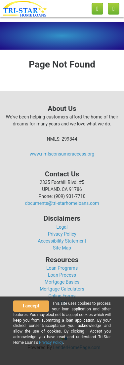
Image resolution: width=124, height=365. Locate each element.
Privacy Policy (62, 234)
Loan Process (62, 275)
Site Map (62, 248)
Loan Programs (62, 268)
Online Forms (62, 295)
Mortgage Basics (62, 282)
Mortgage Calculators (62, 289)
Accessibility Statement (62, 241)
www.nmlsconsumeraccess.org (62, 154)
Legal (62, 227)
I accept (31, 305)
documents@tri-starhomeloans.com (62, 203)
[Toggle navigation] (113, 9)
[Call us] (97, 9)
